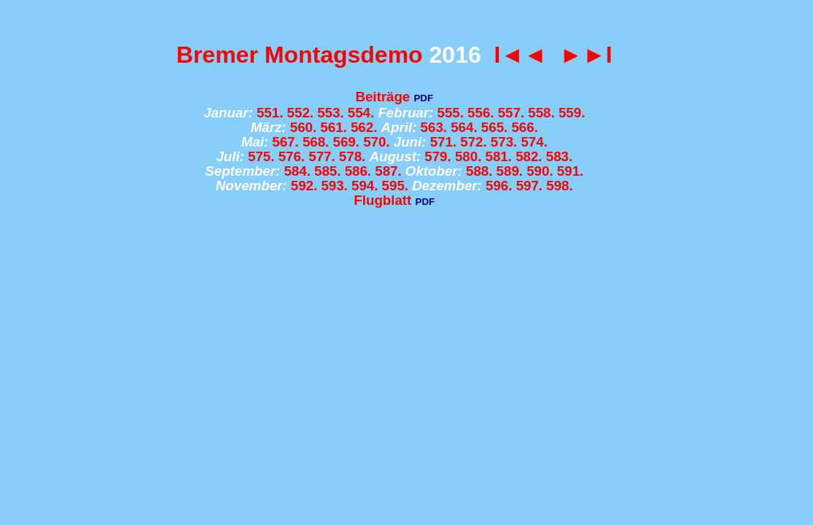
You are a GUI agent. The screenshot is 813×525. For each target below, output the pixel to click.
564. (464, 127)
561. (333, 127)
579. (437, 156)
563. (434, 127)
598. (559, 185)
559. (572, 112)
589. (510, 171)
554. (361, 112)
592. (304, 185)
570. (376, 141)
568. (316, 141)
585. (327, 171)
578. (352, 156)
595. (395, 185)
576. (292, 156)
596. (499, 185)
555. (450, 112)
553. (330, 112)
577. (321, 156)
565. (494, 127)
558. (541, 112)
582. (529, 156)
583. (559, 156)
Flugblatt (382, 200)
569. (346, 141)
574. (534, 141)
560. (303, 127)
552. (300, 112)
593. (334, 185)
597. (529, 185)
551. (270, 112)
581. (499, 156)
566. (524, 127)
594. (364, 185)
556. (480, 112)
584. (297, 171)
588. (479, 171)
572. (473, 141)
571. (443, 141)
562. (364, 127)
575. (261, 156)
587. (388, 171)
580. (468, 156)
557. (511, 112)
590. (539, 171)
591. (570, 171)
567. (285, 141)
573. (504, 141)
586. (358, 171)
